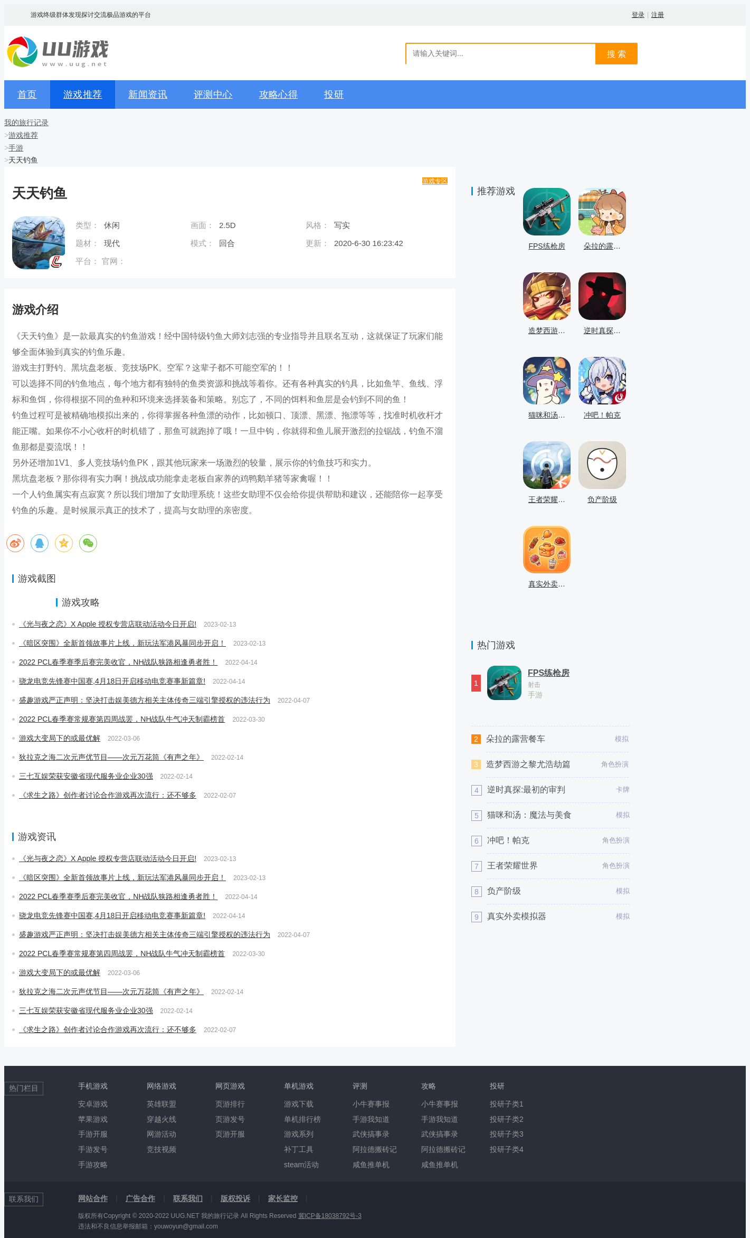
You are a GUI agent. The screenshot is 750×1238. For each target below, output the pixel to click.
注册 (657, 14)
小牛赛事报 (371, 1104)
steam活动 (301, 1164)
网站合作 (93, 1198)
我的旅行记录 (26, 122)
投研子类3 (507, 1134)
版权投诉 (235, 1198)
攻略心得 (278, 94)
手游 (15, 148)
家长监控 (283, 1198)
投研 (334, 94)
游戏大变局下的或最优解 (59, 738)
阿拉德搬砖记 (375, 1149)
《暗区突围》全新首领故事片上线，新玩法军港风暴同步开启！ (122, 643)
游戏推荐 (82, 94)
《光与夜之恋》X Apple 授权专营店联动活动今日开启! (107, 624)
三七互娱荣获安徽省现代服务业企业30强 (86, 776)
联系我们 (188, 1198)
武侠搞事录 (371, 1134)
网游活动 (161, 1134)
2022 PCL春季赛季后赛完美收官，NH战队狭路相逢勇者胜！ (118, 662)
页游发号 (230, 1119)
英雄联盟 (161, 1104)
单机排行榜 (302, 1119)
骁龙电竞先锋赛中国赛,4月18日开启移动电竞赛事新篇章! (112, 681)
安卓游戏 (93, 1104)
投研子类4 (507, 1149)
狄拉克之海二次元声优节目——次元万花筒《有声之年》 (111, 757)
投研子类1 (507, 1104)
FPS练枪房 (548, 673)
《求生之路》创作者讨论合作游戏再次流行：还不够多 (107, 795)
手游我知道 (371, 1119)
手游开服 (93, 1134)
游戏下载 (299, 1104)
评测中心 (213, 94)
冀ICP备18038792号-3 (330, 1216)
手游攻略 (93, 1164)
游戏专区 (435, 181)
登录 (638, 14)
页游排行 (230, 1104)
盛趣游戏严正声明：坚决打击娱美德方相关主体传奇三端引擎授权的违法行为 (144, 700)
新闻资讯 (147, 94)
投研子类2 (507, 1119)
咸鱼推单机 (371, 1164)
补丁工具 (299, 1149)
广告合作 (140, 1198)
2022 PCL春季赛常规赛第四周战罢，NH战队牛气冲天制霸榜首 (122, 719)
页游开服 (230, 1134)
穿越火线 (161, 1119)
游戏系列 (299, 1134)
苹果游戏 (93, 1119)
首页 (27, 94)
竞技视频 (161, 1149)
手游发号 (93, 1149)
